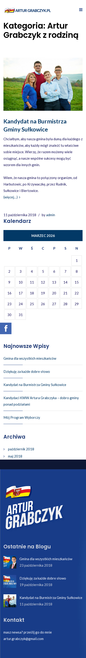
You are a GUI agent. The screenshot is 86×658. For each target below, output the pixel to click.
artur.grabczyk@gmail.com (23, 639)
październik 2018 (21, 449)
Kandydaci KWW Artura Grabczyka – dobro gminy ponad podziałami (41, 401)
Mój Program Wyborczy (21, 417)
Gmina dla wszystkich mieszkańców (29, 358)
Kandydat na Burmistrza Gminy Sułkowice (34, 385)
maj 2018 (15, 456)
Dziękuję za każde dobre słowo (26, 371)
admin (50, 215)
